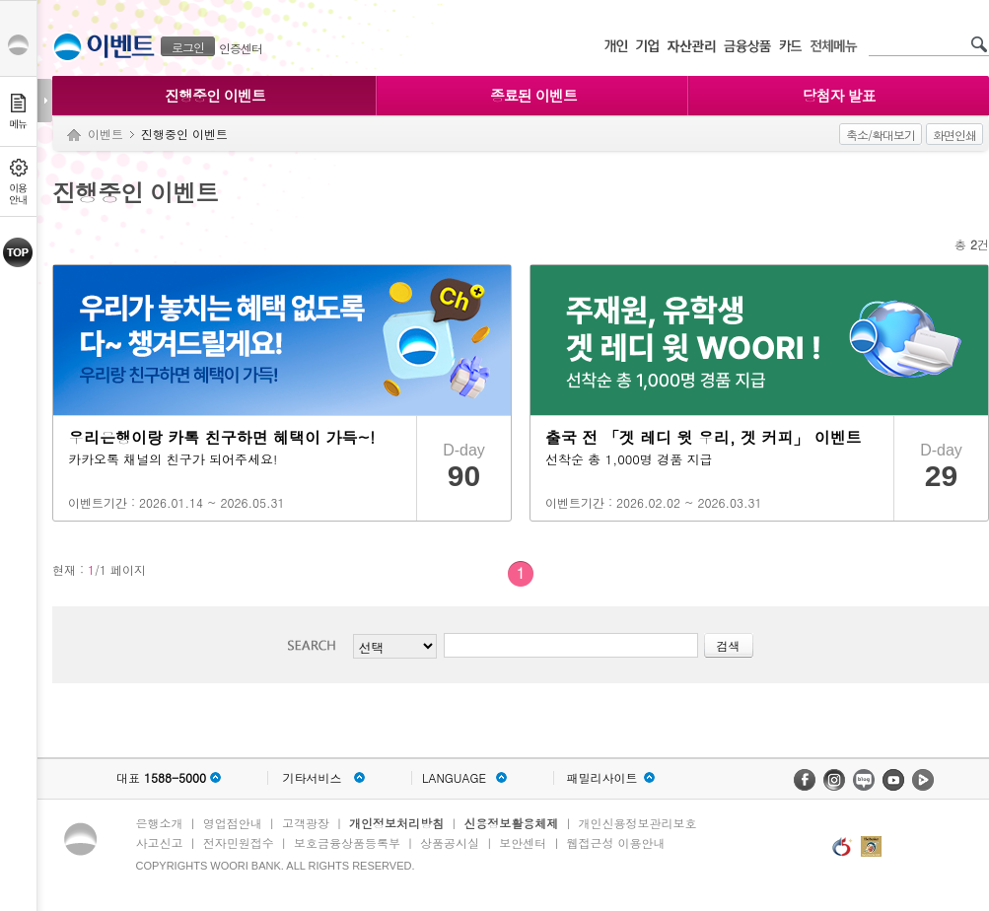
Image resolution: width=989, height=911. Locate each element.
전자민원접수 (238, 842)
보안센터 (522, 842)
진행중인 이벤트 (215, 95)
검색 (317, 645)
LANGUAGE (454, 778)
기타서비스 (312, 778)
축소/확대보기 (880, 134)
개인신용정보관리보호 (638, 822)
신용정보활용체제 (510, 822)
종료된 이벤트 (533, 95)
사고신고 (159, 842)
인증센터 (240, 47)
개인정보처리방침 (396, 822)
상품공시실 (449, 842)
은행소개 (159, 822)
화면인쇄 (954, 134)
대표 (161, 778)
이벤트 (105, 133)
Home (74, 135)
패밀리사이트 (602, 778)
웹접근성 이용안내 (616, 842)
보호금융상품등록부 (347, 842)
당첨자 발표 (838, 95)
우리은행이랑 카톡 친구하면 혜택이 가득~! (221, 437)
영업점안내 (232, 822)
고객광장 (305, 822)
